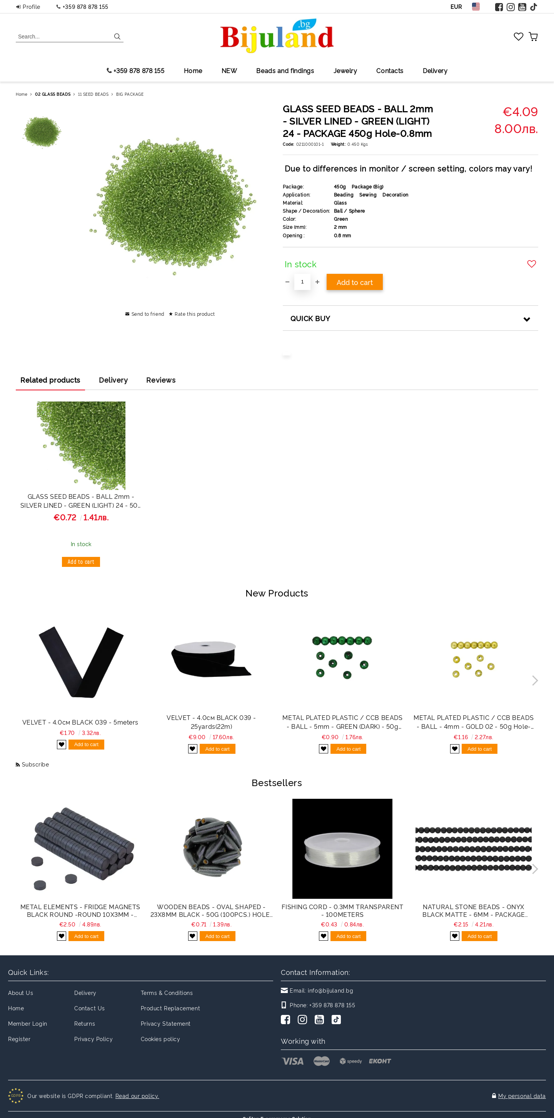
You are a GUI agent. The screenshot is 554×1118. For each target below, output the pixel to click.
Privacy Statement (166, 1023)
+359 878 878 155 (85, 6)
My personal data (522, 1091)
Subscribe (35, 764)
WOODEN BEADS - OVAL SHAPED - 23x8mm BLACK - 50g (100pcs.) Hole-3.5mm (211, 910)
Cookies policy (160, 1038)
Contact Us (89, 1007)
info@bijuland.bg (330, 990)
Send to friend (148, 313)
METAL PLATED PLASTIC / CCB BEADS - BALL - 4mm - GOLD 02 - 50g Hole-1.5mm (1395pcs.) (474, 722)
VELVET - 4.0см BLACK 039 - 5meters (80, 722)
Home (193, 70)
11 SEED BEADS (93, 94)
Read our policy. (137, 1091)
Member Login (27, 1023)
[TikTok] (338, 1020)
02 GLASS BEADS (52, 94)
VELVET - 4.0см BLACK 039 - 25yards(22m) (211, 721)
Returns (84, 1023)
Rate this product (195, 313)
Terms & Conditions (167, 992)
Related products (50, 379)
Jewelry (345, 70)
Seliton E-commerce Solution (277, 1111)
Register (19, 1038)
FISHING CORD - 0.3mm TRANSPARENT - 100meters (342, 910)
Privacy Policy (93, 1038)
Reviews (160, 379)
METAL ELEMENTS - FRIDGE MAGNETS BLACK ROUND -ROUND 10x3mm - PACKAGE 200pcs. (80, 910)
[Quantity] (302, 282)
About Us (20, 992)
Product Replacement (170, 1007)
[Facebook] (287, 1020)
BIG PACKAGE (130, 94)
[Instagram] (304, 1020)
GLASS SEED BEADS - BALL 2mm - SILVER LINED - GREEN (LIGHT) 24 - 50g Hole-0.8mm (81, 502)
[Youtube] (321, 1020)
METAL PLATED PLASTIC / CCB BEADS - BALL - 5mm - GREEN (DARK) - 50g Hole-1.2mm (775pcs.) (342, 722)
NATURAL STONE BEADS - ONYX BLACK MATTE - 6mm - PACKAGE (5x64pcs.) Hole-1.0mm (473, 910)
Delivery (435, 70)
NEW (229, 70)
